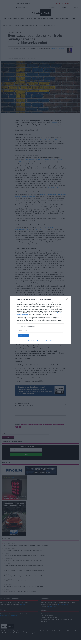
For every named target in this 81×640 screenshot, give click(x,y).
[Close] (67, 299)
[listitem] (40, 326)
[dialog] (40, 320)
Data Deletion (31, 341)
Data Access (40, 341)
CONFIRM (25, 335)
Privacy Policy (49, 341)
